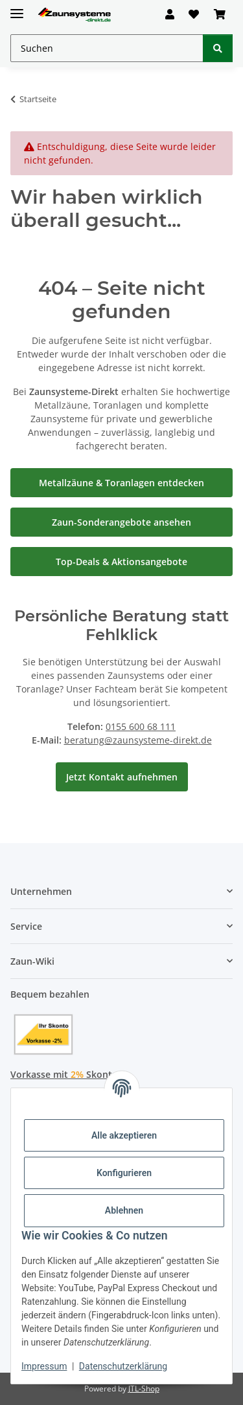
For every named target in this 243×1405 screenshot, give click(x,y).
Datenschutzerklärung (123, 1366)
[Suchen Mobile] (106, 48)
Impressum (44, 1366)
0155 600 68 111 (141, 726)
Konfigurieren (124, 1173)
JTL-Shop (143, 1388)
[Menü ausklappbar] (16, 8)
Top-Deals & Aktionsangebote (121, 561)
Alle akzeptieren (124, 1135)
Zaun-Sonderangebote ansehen (121, 522)
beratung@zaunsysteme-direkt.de (138, 740)
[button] (169, 14)
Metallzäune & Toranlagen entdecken (121, 483)
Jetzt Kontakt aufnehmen (122, 777)
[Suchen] (218, 48)
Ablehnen (124, 1210)
